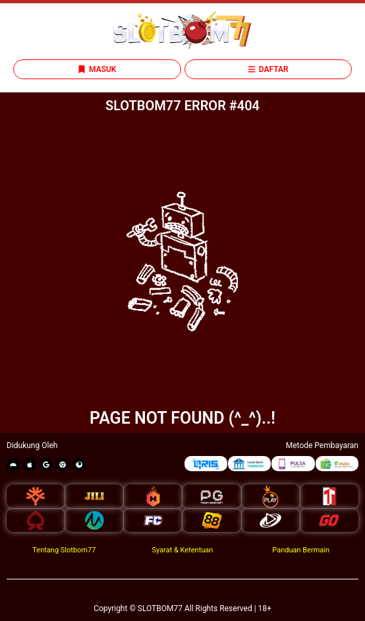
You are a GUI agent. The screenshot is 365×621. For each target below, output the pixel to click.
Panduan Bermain (300, 550)
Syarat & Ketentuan (182, 550)
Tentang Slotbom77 (64, 550)
